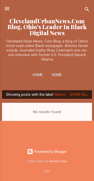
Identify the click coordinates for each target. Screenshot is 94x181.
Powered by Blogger (47, 151)
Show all (79, 94)
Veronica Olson (58, 161)
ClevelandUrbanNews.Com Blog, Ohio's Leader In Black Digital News (47, 27)
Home (38, 75)
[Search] (87, 10)
